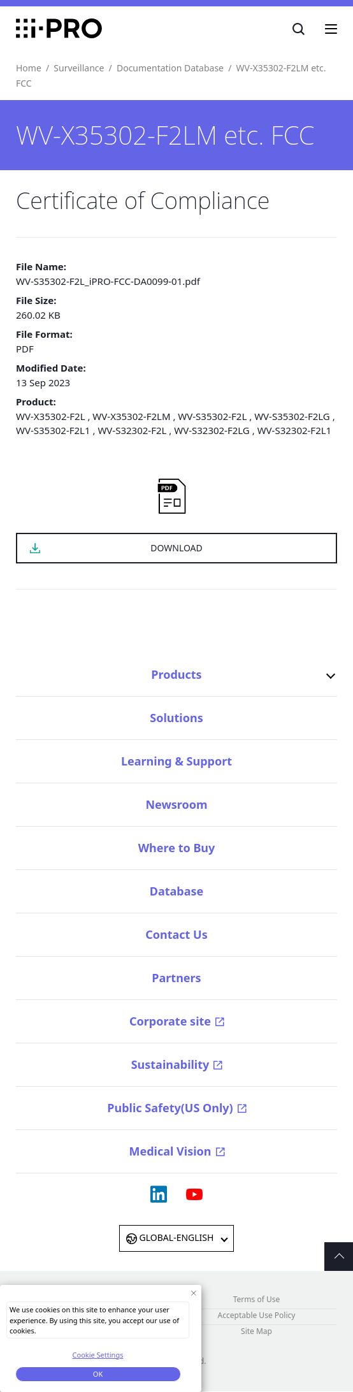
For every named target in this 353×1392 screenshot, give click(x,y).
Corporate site (170, 1021)
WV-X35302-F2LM (131, 416)
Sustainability (170, 1064)
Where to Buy (176, 847)
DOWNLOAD (176, 548)
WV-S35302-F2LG (292, 416)
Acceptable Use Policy (257, 1315)
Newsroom (176, 804)
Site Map (256, 1331)
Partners (176, 977)
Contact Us (176, 934)
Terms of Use (256, 1299)
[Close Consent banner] (193, 1295)
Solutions (176, 717)
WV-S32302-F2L (131, 430)
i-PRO (59, 28)
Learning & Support (176, 761)
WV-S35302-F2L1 (53, 430)
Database (177, 891)
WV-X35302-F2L (50, 416)
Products (176, 674)
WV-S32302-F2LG (212, 430)
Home (28, 68)
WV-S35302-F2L (212, 416)
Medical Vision (170, 1151)
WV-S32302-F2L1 (294, 430)
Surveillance (79, 68)
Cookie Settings (98, 1357)
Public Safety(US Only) (170, 1107)
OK (98, 1376)
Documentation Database (170, 68)
